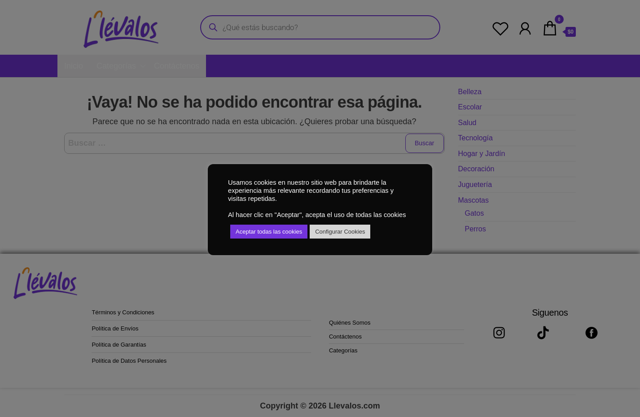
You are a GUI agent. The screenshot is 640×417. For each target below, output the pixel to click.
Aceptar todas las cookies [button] (269, 231)
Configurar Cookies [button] (340, 231)
